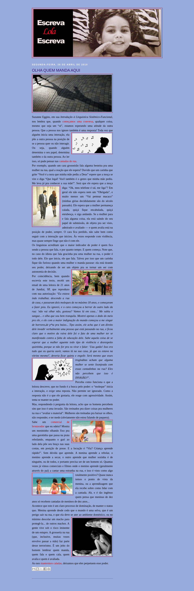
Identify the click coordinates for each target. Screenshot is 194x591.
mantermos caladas (51, 563)
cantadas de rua (67, 161)
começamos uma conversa (77, 121)
